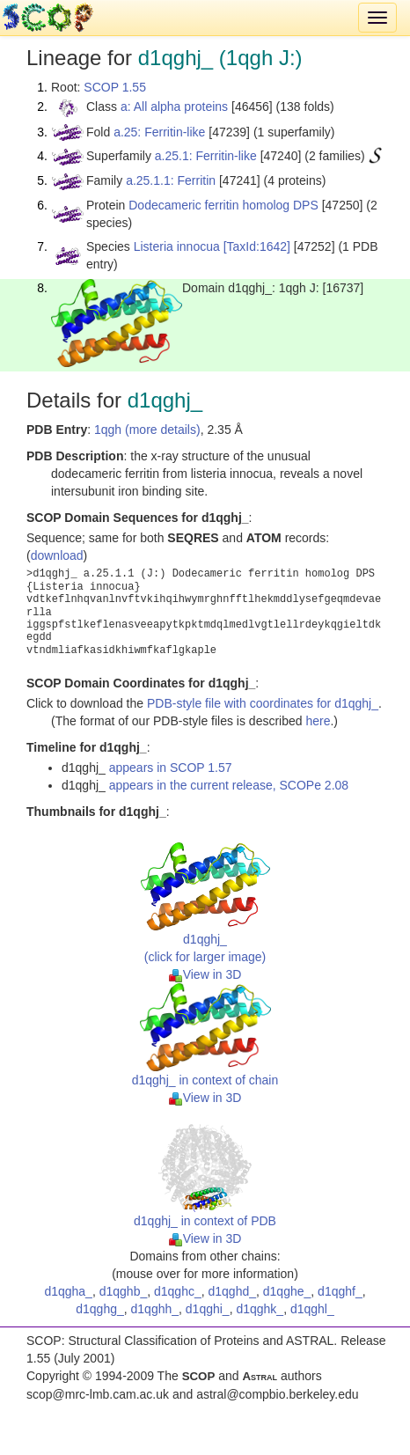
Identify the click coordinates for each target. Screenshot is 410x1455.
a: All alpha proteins (174, 106)
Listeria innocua (177, 246)
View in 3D (205, 974)
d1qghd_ (233, 1291)
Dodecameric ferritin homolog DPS (223, 205)
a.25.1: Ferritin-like (206, 156)
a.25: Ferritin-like (159, 132)
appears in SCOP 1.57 (170, 768)
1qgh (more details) (147, 430)
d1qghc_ (177, 1291)
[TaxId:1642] (256, 246)
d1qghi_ (208, 1309)
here (317, 721)
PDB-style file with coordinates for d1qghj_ (262, 703)
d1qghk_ (259, 1309)
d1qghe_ (287, 1291)
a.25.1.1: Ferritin (171, 180)
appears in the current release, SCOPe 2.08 (228, 785)
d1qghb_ (123, 1291)
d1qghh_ (155, 1309)
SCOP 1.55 (115, 87)
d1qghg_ (100, 1309)
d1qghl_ (312, 1309)
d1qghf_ (340, 1291)
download (57, 555)
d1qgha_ (68, 1291)
